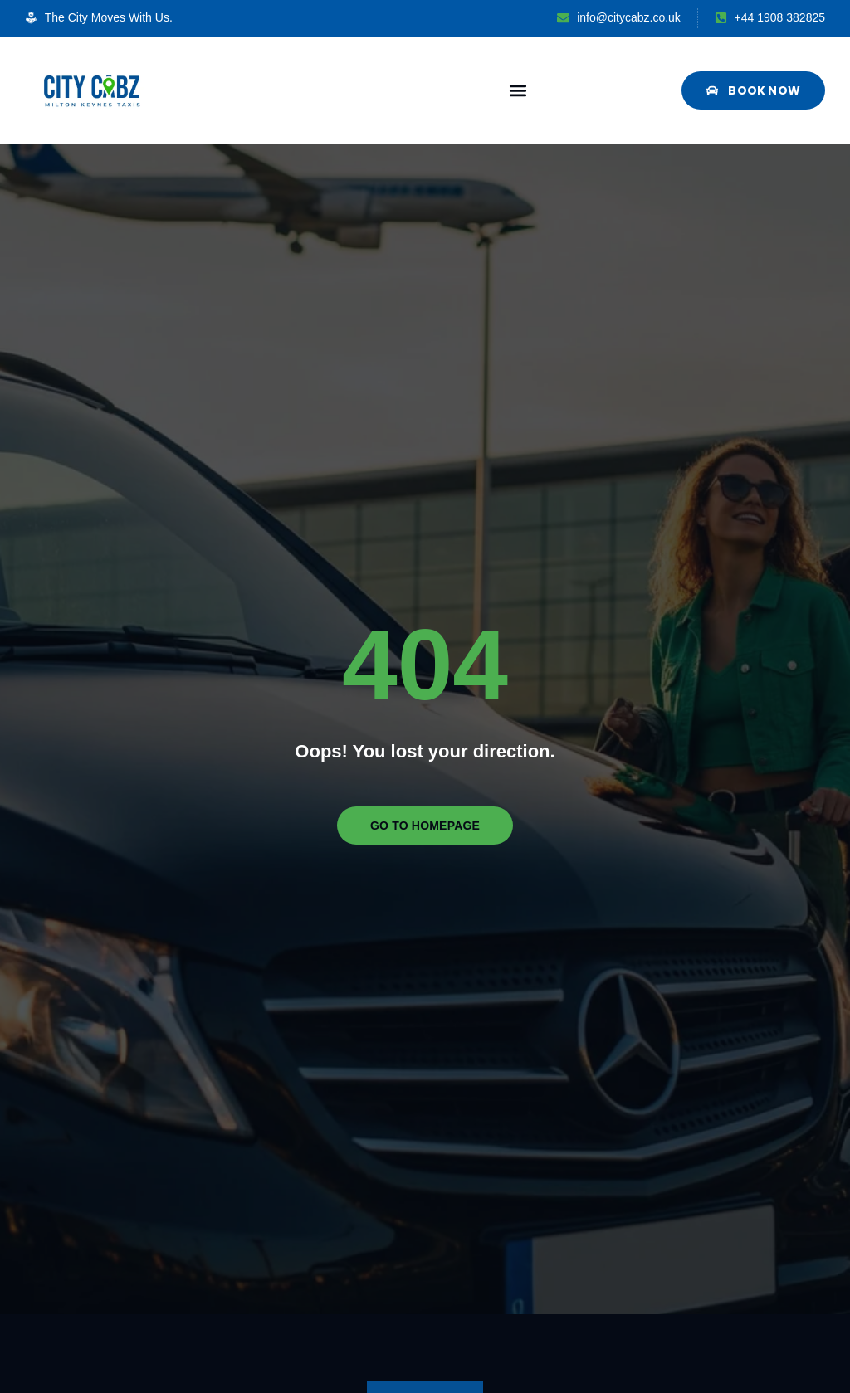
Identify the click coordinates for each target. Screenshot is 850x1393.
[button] (518, 90)
